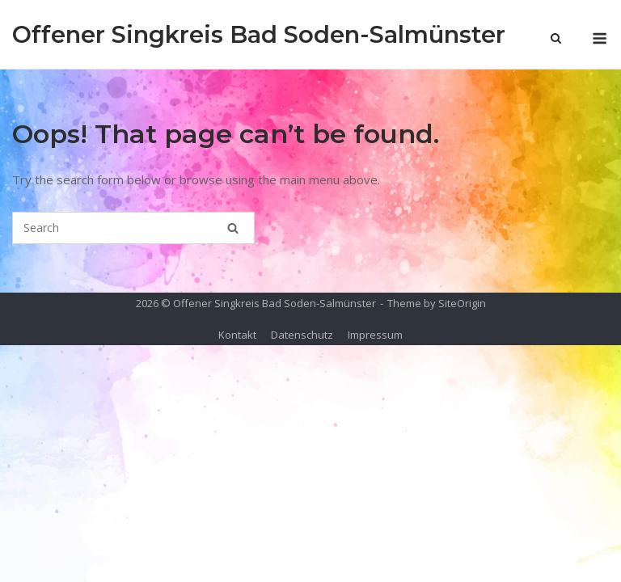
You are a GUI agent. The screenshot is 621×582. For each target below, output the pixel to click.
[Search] (233, 228)
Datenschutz (302, 334)
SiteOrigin (462, 303)
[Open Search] (556, 39)
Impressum (375, 334)
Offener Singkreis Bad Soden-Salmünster (258, 34)
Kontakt (237, 334)
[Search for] (133, 228)
